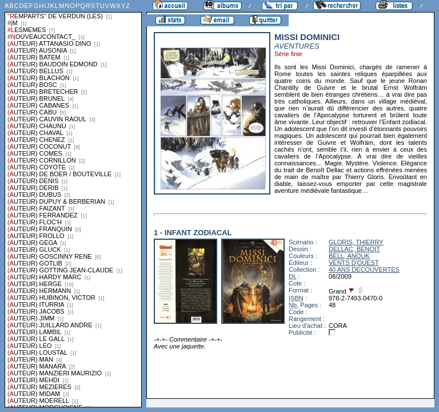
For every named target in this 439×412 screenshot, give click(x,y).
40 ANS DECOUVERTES (364, 269)
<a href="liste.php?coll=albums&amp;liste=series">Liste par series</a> (73, 203)
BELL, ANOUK (349, 255)
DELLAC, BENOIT (354, 248)
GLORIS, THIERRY (356, 242)
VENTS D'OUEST (354, 262)
